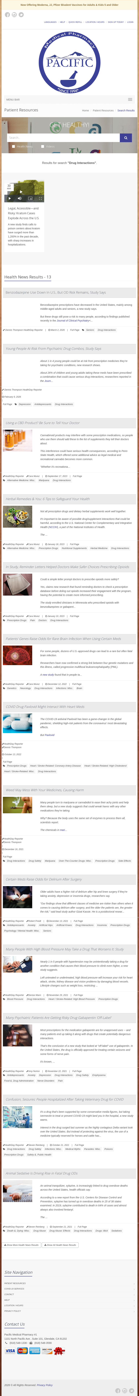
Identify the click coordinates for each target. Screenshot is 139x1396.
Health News (22, 146)
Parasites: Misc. (92, 1149)
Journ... (49, 380)
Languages (50, 22)
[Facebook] (117, 1390)
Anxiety (31, 925)
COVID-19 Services (14, 1289)
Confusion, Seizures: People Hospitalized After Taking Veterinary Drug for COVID (64, 1099)
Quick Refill (75, 22)
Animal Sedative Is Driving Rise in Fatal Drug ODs (41, 1173)
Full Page (74, 330)
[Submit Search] (126, 137)
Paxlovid (49, 735)
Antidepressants (42, 404)
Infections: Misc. (64, 688)
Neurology (25, 688)
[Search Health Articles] (63, 137)
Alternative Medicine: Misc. (21, 480)
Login (130, 22)
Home (85, 110)
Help (62, 22)
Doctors (43, 620)
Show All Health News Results (60, 1245)
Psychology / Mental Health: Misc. (21, 930)
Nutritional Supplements (74, 548)
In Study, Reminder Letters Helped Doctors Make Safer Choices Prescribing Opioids (67, 567)
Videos (48, 146)
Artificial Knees (64, 925)
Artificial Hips (46, 925)
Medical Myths (72, 1149)
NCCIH (53, 527)
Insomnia (102, 925)
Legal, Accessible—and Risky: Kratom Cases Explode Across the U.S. (23, 213)
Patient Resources (103, 110)
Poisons (108, 1149)
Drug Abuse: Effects (59, 1230)
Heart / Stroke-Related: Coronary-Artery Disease (55, 765)
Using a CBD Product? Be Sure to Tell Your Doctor (42, 423)
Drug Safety (35, 860)
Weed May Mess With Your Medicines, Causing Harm (45, 790)
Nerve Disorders (45, 1080)
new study (48, 674)
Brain (79, 688)
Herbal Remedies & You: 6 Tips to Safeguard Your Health (48, 499)
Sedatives (116, 1230)
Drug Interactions (107, 330)
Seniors (90, 330)
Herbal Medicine (99, 548)
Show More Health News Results (21, 1245)
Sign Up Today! (116, 22)
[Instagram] (124, 1390)
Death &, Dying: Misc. (18, 1230)
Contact (9, 1294)
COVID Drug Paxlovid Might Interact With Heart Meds (45, 706)
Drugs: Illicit (102, 1230)
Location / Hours (95, 22)
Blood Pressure (15, 999)
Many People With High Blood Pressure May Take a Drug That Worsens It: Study (64, 949)
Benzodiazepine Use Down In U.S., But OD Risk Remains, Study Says (56, 292)
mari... (63, 830)
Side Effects (124, 860)
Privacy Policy (12, 1311)
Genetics (11, 688)
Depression (25, 404)
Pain (32, 620)
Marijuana (44, 480)
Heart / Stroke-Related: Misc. (19, 771)
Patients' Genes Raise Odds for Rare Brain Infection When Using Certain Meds (63, 639)
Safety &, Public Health (39, 1154)
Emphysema (98, 1075)
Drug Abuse (39, 1230)
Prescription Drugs (48, 548)
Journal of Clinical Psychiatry (73, 320)
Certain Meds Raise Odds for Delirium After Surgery (43, 879)
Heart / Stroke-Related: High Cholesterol (106, 765)
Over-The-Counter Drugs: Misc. (75, 860)
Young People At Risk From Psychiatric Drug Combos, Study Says (53, 348)
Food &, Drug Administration (19, 1080)
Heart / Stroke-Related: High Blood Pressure (72, 999)
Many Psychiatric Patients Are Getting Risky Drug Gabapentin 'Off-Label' (58, 1017)
